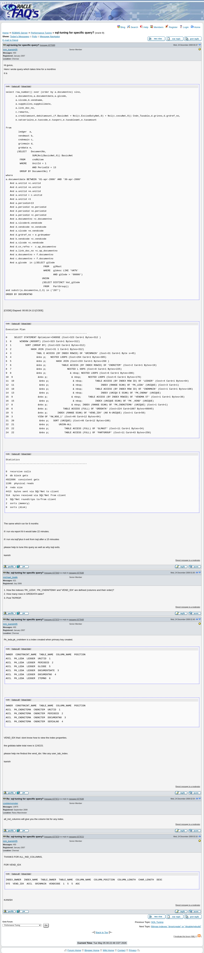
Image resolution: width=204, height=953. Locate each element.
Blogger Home (92, 949)
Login (184, 27)
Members (156, 27)
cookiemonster (10, 802)
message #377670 (52, 619)
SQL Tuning (157, 921)
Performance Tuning (41, 32)
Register (171, 27)
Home (195, 27)
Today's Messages (19, 36)
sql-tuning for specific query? (22, 45)
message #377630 (47, 45)
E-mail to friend (10, 40)
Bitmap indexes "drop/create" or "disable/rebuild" (176, 925)
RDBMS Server (20, 32)
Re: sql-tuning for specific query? (25, 572)
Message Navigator (50, 36)
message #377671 (52, 798)
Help (144, 27)
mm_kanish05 (10, 49)
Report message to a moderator (188, 560)
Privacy (133, 949)
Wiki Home (108, 949)
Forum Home (74, 949)
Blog (121, 27)
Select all (15, 86)
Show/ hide (26, 86)
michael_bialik (10, 576)
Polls (34, 36)
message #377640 (52, 572)
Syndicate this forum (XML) (184, 936)
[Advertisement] (122, 11)
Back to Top (102, 931)
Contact (121, 949)
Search (132, 27)
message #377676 (52, 836)
